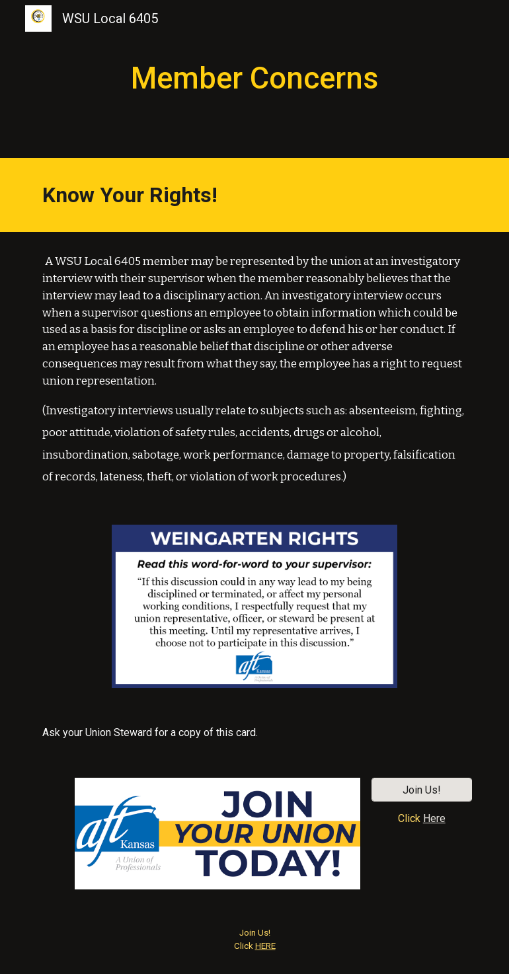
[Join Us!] (421, 790)
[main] (254, 79)
